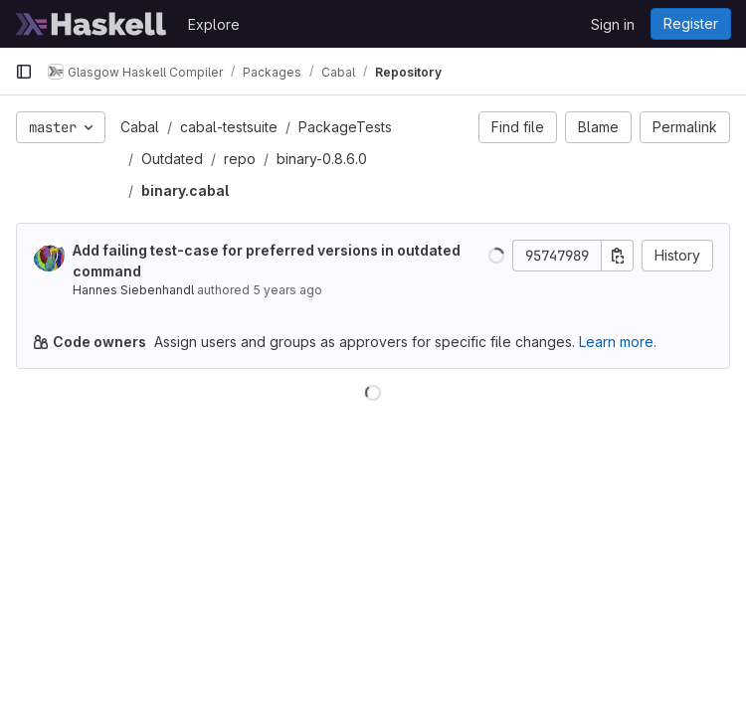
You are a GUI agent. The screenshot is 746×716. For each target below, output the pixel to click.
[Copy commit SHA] (618, 255)
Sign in (613, 24)
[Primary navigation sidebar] (24, 72)
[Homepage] (91, 24)
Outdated (172, 158)
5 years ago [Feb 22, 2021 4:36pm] (287, 289)
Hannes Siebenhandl (133, 289)
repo (240, 158)
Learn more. (617, 341)
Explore (214, 24)
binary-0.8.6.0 (322, 158)
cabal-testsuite (229, 126)
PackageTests (345, 126)
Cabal (139, 126)
